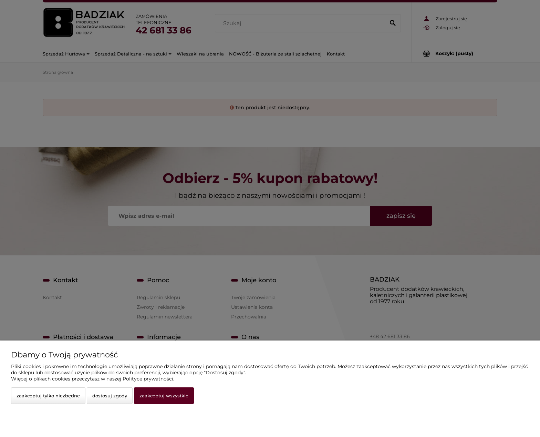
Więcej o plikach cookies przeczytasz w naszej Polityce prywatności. (92, 379)
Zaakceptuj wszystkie (163, 395)
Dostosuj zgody (109, 395)
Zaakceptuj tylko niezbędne (48, 395)
